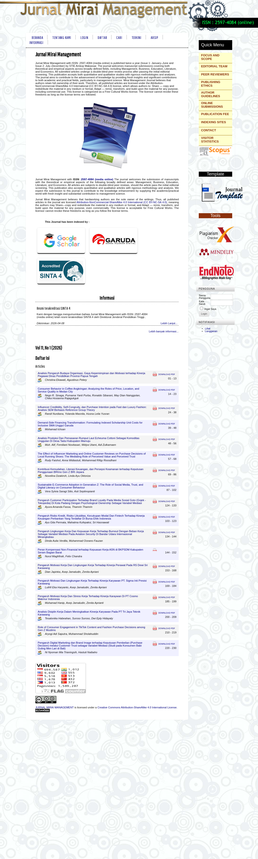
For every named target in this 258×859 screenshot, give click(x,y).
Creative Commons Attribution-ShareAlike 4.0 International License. (137, 707)
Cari (119, 37)
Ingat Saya (210, 309)
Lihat (207, 328)
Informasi (36, 42)
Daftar (102, 37)
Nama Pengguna (204, 296)
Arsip (154, 37)
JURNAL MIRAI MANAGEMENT (54, 707)
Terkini (136, 37)
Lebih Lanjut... (169, 323)
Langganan (211, 331)
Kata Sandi (202, 302)
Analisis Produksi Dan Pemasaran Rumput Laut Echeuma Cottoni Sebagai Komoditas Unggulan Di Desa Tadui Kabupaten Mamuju (88, 439)
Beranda (37, 37)
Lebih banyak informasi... (163, 331)
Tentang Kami (61, 37)
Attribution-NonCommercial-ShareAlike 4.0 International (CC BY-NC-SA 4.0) (121, 202)
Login (84, 37)
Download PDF (166, 374)
